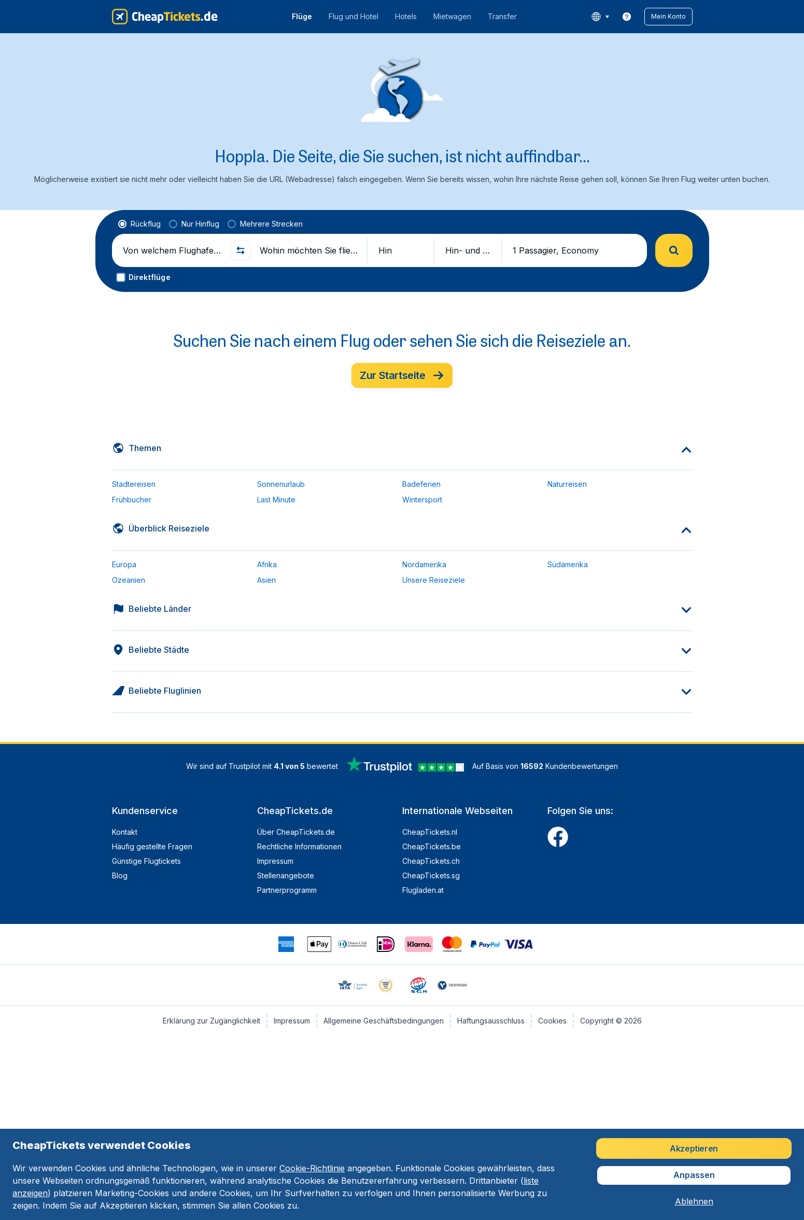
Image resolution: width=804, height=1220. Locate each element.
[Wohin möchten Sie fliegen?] (309, 250)
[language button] (600, 16)
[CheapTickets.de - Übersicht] (165, 16)
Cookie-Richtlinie (312, 1168)
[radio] (139, 224)
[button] (668, 16)
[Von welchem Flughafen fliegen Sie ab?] (172, 250)
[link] (627, 16)
